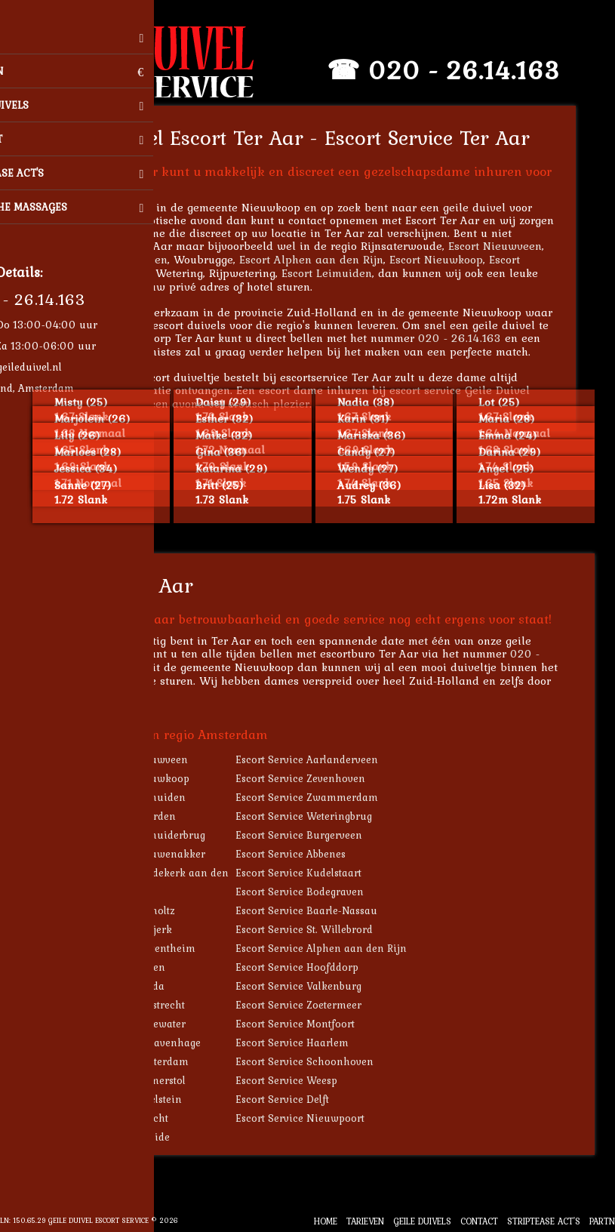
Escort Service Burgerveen (319, 834)
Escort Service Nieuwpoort (320, 1118)
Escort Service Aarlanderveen (327, 759)
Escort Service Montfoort (315, 1023)
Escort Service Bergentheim (149, 948)
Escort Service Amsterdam (145, 1061)
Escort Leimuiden (347, 273)
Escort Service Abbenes (311, 853)
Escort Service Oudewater (144, 1023)
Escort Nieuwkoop (456, 259)
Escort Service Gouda (133, 985)
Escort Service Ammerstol (144, 1080)
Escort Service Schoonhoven (325, 1061)
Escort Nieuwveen (515, 245)
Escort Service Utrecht (135, 1118)
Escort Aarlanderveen (131, 259)
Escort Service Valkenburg (319, 985)
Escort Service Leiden (134, 967)
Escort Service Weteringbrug (324, 816)
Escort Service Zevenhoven (321, 778)
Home (325, 1221)
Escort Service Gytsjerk (137, 929)
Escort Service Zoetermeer (319, 1004)
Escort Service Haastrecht (143, 1004)
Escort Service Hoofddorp (317, 967)
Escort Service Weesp (307, 1080)
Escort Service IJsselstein (142, 1099)
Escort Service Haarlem (312, 1042)
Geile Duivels (422, 1221)
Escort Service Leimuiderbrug (154, 834)
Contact (479, 1221)
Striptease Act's (543, 1221)
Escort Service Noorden (139, 816)
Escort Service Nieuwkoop (146, 778)
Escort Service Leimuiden (144, 797)
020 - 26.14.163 (484, 70)
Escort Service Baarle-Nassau (327, 910)
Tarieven (365, 1221)
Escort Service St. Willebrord (324, 929)
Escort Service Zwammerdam (327, 797)
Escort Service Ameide (136, 1136)
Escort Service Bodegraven (320, 891)
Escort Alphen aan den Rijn (332, 259)
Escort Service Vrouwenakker (154, 853)
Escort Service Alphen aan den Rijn (341, 948)
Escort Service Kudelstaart (319, 872)
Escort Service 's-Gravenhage (151, 1042)
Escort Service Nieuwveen (145, 759)
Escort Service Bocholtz (138, 910)
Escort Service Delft (302, 1099)
